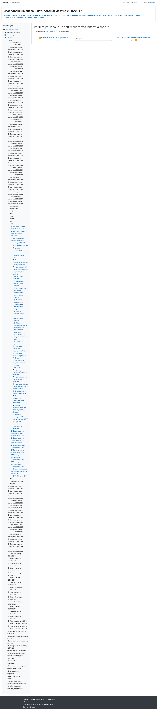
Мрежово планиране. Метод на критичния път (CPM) (20, 417)
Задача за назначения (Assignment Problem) (20, 349)
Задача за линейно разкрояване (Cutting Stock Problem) (20, 386)
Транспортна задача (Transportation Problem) (124, 15)
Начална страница (10, 15)
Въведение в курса (21, 245)
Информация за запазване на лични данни (38, 704)
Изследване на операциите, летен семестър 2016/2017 (86, 15)
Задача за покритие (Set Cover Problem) (20, 372)
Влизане (151, 2)
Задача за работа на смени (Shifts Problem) (20, 379)
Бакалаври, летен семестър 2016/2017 (47, 15)
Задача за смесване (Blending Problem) (20, 356)
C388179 (26, 701)
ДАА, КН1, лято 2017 (20, 476)
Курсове (22, 15)
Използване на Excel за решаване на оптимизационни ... (20, 262)
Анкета (17, 248)
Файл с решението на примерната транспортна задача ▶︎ (133, 39)
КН (64, 15)
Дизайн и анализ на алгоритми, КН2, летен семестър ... (19, 471)
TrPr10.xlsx (49, 31)
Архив (29, 15)
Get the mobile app (29, 707)
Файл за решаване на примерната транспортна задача (25, 18)
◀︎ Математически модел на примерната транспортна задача (53, 39)
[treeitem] (15, 360)
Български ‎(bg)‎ (15, 2)
